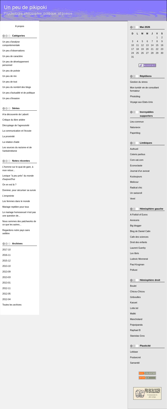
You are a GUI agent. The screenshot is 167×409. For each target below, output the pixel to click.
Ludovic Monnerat (139, 259)
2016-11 (6, 255)
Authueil (134, 149)
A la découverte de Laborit (15, 114)
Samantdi (135, 363)
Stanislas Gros (137, 336)
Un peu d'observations (13, 50)
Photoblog (135, 96)
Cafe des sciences (139, 237)
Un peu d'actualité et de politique (18, 93)
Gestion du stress (139, 82)
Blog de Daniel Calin (140, 231)
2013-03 (6, 277)
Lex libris (134, 253)
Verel (132, 198)
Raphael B (135, 330)
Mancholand (136, 319)
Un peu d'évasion (11, 98)
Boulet (133, 286)
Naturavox (135, 127)
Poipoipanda (136, 325)
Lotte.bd (134, 308)
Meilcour (134, 182)
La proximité (8, 136)
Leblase (134, 352)
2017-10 (6, 249)
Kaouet (133, 302)
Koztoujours (136, 176)
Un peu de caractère (12, 56)
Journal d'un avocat (140, 171)
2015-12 (6, 260)
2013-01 (6, 283)
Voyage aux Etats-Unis (141, 102)
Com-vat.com (136, 160)
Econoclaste (136, 165)
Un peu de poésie (11, 71)
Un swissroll (136, 193)
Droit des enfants (138, 242)
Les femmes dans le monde (16, 201)
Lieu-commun (137, 122)
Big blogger (136, 225)
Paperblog (135, 133)
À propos (19, 26)
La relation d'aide (10, 142)
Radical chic (136, 187)
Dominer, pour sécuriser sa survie (19, 190)
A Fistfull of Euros (139, 214)
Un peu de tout (9, 82)
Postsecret (135, 357)
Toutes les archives (11, 305)
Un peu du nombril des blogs (16, 87)
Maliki (133, 313)
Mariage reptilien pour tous (15, 207)
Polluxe (133, 270)
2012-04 (6, 299)
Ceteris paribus (137, 154)
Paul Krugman (137, 264)
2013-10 (6, 266)
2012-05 (6, 294)
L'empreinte (8, 196)
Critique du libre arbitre (13, 120)
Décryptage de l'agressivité (15, 125)
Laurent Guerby (138, 248)
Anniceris (134, 220)
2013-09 (6, 272)
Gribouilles (135, 297)
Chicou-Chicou (137, 291)
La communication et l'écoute (16, 131)
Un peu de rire (9, 76)
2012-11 (6, 288)
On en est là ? (9, 184)
